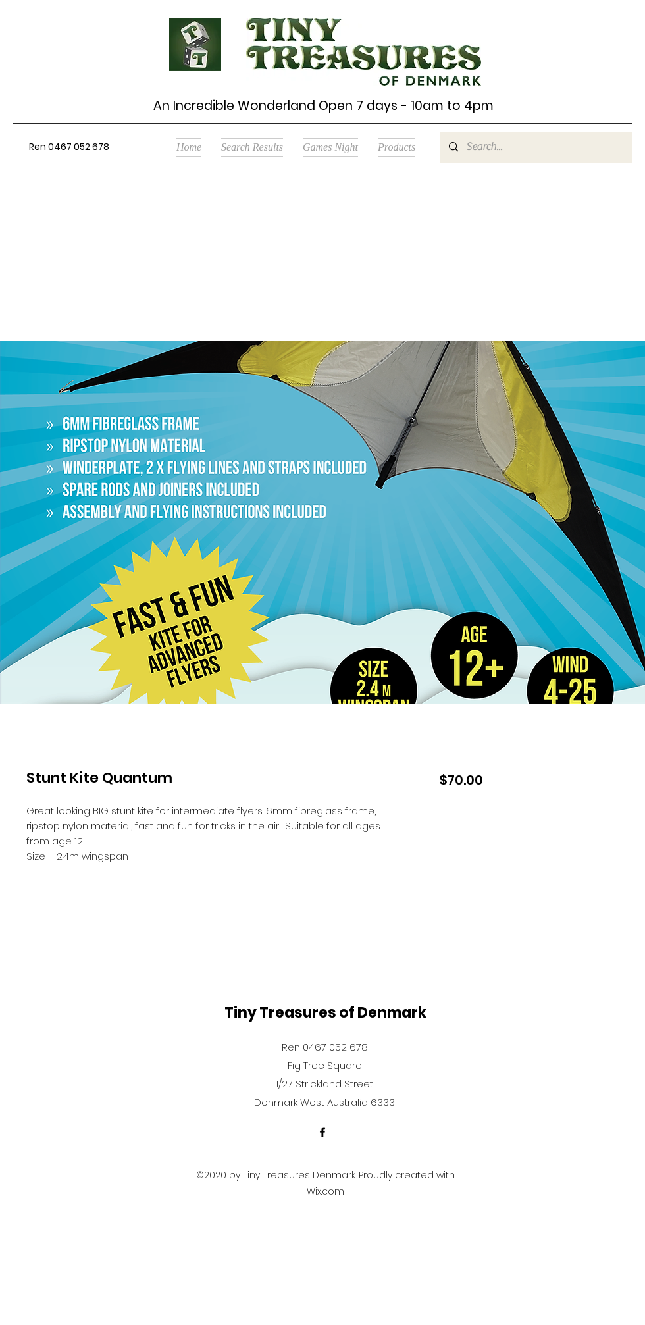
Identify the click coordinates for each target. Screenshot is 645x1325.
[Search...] (535, 147)
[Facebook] (322, 1132)
